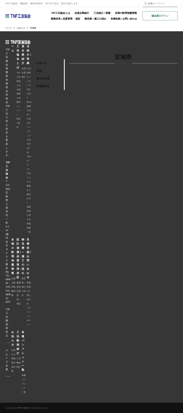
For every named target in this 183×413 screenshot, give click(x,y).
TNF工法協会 (18, 16)
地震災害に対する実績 (29, 215)
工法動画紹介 (19, 362)
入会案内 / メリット (19, 106)
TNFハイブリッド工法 (29, 131)
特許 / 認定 (19, 122)
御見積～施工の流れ (95, 18)
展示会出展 (13, 366)
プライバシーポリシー (29, 316)
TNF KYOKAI (22, 408)
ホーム (9, 28)
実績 (13, 358)
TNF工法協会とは (60, 13)
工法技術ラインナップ (29, 76)
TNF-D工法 (29, 148)
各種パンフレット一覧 (24, 383)
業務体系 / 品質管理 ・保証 (65, 18)
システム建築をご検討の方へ (29, 190)
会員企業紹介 (82, 13)
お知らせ (21, 28)
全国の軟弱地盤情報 (126, 13)
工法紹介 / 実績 (102, 13)
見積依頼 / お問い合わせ (124, 18)
